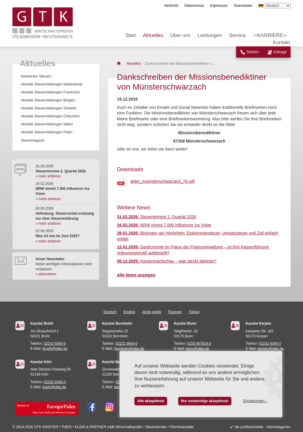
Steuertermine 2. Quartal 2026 (156, 216)
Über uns (180, 35)
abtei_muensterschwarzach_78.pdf (162, 181)
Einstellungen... (255, 401)
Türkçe (193, 312)
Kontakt (281, 42)
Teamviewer (242, 6)
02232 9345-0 (55, 344)
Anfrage (280, 52)
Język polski (151, 312)
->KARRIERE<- (270, 35)
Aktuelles (153, 35)
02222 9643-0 (127, 344)
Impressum (219, 6)
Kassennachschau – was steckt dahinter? (166, 261)
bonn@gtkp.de (197, 349)
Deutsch (110, 312)
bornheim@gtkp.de (129, 349)
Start (130, 35)
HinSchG (171, 6)
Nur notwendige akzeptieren (204, 401)
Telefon (252, 52)
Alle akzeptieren (150, 401)
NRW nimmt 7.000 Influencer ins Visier (164, 225)
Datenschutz (194, 6)
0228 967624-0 (199, 344)
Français (175, 312)
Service (237, 35)
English (129, 312)
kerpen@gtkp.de (271, 349)
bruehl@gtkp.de (54, 349)
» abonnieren (46, 274)
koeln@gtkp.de (54, 387)
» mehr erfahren (48, 176)
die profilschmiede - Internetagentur (263, 427)
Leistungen (209, 35)
